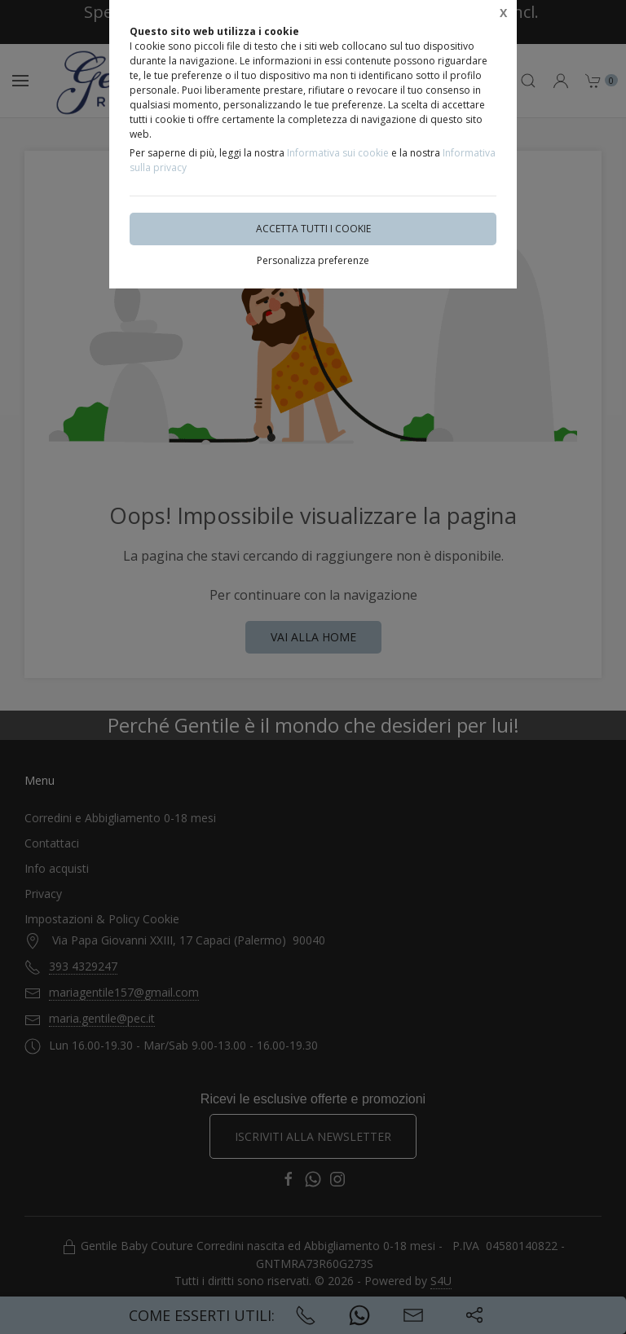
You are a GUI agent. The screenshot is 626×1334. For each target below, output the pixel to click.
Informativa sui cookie (338, 153)
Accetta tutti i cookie (313, 229)
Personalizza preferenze (313, 260)
